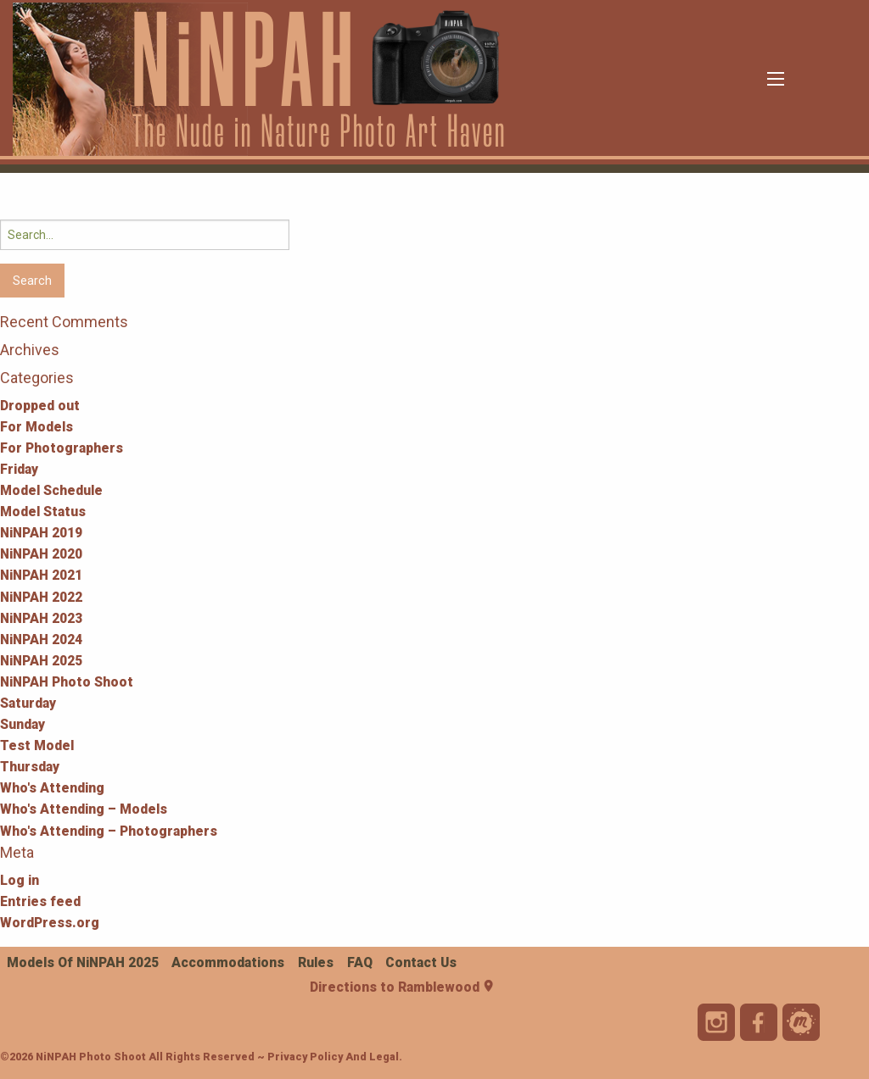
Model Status (43, 511)
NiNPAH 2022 (41, 597)
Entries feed (40, 901)
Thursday (29, 767)
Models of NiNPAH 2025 (83, 962)
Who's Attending (52, 788)
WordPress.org (49, 923)
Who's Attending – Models (83, 809)
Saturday (28, 703)
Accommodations (227, 962)
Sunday (22, 724)
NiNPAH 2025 (41, 661)
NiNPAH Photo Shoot (66, 682)
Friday (19, 469)
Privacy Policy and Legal (333, 1056)
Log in (19, 880)
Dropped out (40, 406)
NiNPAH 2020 (41, 554)
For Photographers (61, 448)
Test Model (37, 745)
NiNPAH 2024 (41, 639)
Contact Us (421, 962)
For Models (36, 427)
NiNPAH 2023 (41, 618)
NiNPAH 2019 (41, 533)
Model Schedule (51, 490)
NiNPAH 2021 (41, 575)
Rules (316, 962)
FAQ (360, 962)
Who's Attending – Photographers (108, 831)
